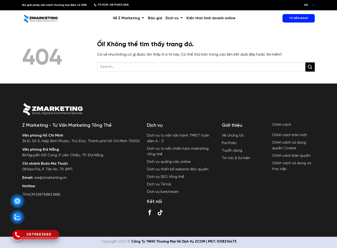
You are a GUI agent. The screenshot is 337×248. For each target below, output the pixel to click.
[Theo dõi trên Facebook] (150, 213)
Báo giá (155, 18)
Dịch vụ (174, 18)
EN (306, 5)
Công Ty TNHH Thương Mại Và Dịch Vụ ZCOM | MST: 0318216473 (183, 242)
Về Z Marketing (129, 18)
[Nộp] (310, 67)
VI (313, 5)
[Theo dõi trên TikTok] (160, 213)
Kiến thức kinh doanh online (211, 18)
